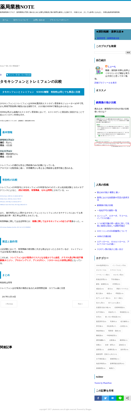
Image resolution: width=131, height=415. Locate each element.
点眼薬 (112, 339)
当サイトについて (20, 19)
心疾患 (123, 325)
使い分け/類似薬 (113, 316)
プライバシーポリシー (56, 19)
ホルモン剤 (118, 274)
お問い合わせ (37, 19)
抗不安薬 (100, 311)
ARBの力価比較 (104, 235)
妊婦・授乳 (110, 344)
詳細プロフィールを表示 (105, 82)
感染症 (100, 288)
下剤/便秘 (115, 278)
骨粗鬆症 (124, 311)
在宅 (98, 316)
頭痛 (98, 344)
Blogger (88, 408)
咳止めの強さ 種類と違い (108, 191)
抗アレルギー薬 (103, 297)
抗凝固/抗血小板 (103, 306)
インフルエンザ (119, 264)
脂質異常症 (101, 320)
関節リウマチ (122, 288)
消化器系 (111, 325)
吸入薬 (99, 292)
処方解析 (125, 320)
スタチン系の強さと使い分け (110, 248)
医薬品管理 (101, 278)
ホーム (5, 19)
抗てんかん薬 (114, 302)
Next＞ (80, 303)
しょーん (112, 65)
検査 (109, 292)
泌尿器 (100, 348)
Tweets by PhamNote (103, 382)
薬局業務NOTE (17, 7)
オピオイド (101, 269)
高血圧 (112, 311)
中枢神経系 (112, 334)
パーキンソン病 (102, 274)
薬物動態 (100, 367)
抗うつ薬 (118, 297)
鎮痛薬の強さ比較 (106, 101)
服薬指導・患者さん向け (106, 353)
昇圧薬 (99, 325)
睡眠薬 (99, 334)
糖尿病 (123, 339)
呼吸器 (119, 292)
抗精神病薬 (119, 306)
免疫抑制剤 (101, 362)
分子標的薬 (101, 358)
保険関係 (114, 358)
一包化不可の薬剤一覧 (107, 209)
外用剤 (116, 283)
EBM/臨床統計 (102, 264)
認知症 (122, 344)
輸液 (111, 367)
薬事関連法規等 (117, 362)
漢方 (110, 288)
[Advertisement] (44, 42)
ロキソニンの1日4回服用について (112, 230)
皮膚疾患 (112, 348)
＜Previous (9, 303)
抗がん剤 (100, 302)
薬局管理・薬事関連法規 (108, 37)
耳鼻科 (113, 320)
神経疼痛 (100, 330)
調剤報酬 (100, 339)
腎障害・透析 (114, 330)
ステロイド (115, 269)
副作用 (124, 348)
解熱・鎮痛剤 (102, 283)
